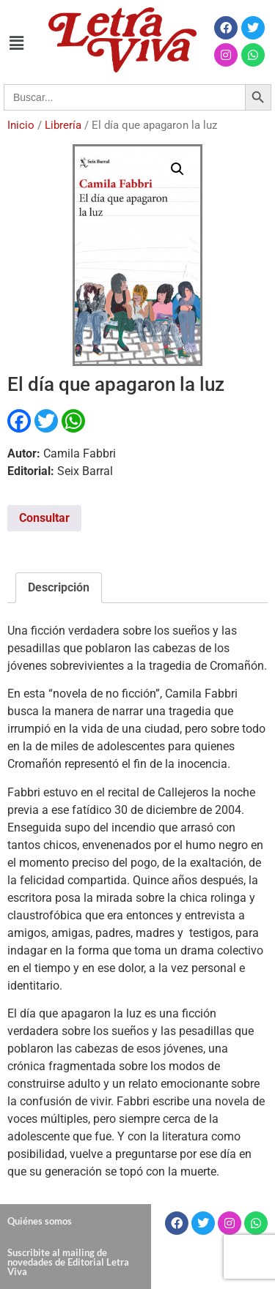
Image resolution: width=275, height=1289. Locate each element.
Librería (63, 125)
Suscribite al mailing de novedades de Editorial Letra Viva (68, 1262)
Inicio (20, 125)
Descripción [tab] (58, 587)
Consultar (44, 518)
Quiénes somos (39, 1221)
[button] (16, 43)
